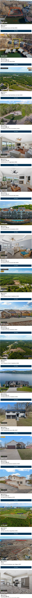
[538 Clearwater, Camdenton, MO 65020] (16, 213)
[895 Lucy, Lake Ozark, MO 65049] (16, 46)
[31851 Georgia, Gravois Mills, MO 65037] (16, 414)
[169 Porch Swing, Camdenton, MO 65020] (16, 448)
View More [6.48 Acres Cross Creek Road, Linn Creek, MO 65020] (16, 98)
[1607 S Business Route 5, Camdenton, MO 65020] (16, 280)
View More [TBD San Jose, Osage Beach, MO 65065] (16, 533)
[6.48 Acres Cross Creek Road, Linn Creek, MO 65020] (16, 79)
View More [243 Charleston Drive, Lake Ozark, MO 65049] (16, 265)
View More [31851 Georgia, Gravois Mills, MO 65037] (16, 433)
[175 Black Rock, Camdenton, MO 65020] (16, 314)
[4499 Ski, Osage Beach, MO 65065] (16, 146)
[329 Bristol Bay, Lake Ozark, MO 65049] (16, 180)
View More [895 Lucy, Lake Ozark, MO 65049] (16, 64)
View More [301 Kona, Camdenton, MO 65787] (16, 500)
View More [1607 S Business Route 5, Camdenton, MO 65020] (16, 299)
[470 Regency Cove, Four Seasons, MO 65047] (16, 113)
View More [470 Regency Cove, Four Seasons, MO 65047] (16, 131)
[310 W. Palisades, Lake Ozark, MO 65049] (16, 582)
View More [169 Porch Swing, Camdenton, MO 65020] (16, 466)
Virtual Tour (4, 20)
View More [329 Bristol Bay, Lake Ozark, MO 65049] (16, 198)
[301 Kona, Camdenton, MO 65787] (16, 481)
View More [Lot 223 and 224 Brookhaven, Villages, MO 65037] (16, 567)
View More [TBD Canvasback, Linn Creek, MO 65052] (16, 31)
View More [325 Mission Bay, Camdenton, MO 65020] (16, 399)
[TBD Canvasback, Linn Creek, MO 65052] (16, 12)
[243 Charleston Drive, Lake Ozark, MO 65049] (16, 247)
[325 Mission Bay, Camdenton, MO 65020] (16, 381)
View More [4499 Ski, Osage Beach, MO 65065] (16, 165)
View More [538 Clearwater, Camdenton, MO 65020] (16, 232)
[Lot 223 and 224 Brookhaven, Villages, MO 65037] (16, 548)
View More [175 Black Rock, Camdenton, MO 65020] (16, 332)
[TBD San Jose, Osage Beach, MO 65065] (16, 515)
